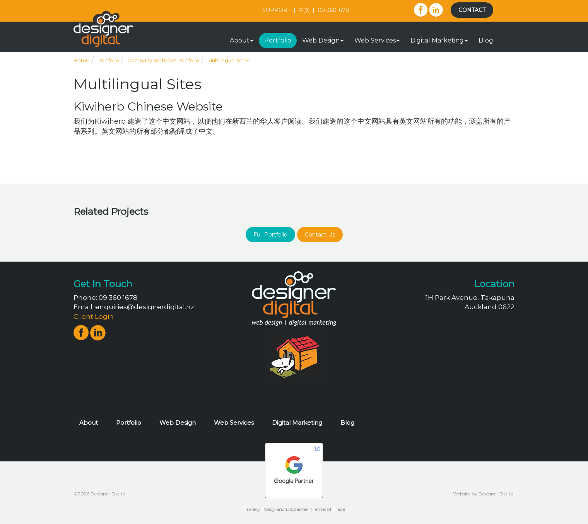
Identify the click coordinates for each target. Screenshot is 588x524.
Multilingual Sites (228, 60)
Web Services (377, 40)
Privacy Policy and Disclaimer (276, 509)
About (241, 40)
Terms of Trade (329, 509)
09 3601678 (333, 10)
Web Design (323, 40)
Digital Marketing (439, 40)
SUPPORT (276, 10)
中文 (304, 10)
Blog (486, 40)
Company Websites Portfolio (163, 60)
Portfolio (277, 40)
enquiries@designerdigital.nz (144, 307)
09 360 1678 (118, 297)
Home (81, 60)
